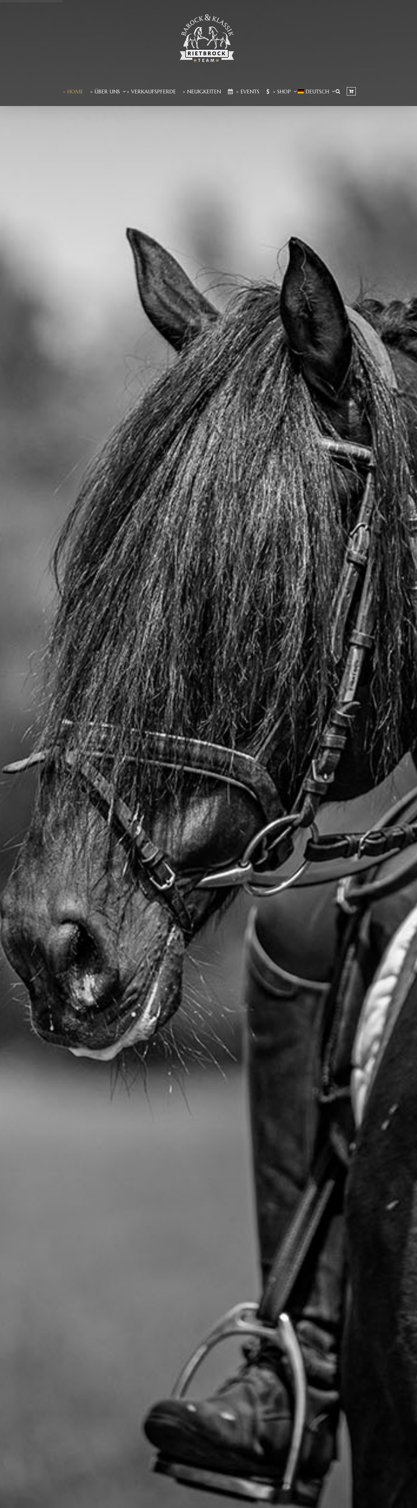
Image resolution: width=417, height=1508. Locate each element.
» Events (243, 91)
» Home (73, 91)
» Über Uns (105, 91)
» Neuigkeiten (202, 91)
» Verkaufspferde (151, 91)
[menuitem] (313, 91)
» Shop (278, 91)
